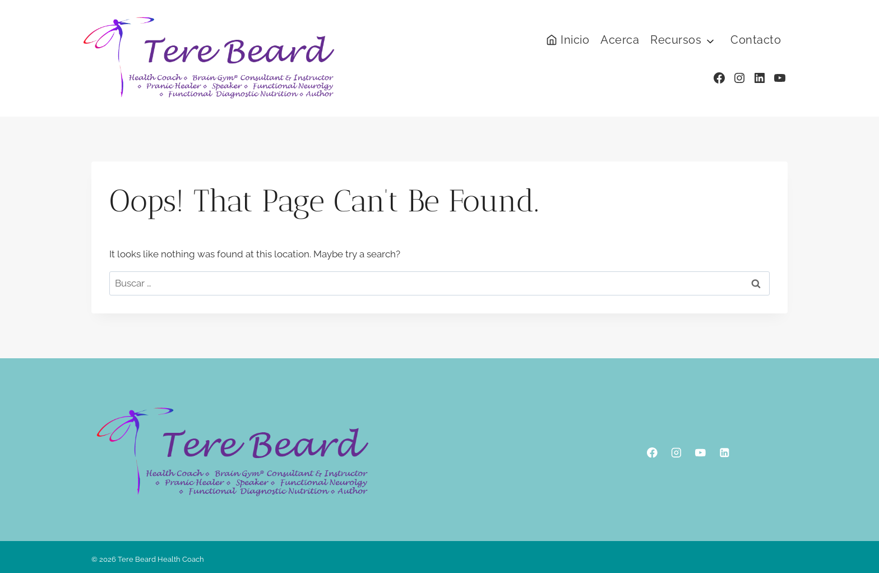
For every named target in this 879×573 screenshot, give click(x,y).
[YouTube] (700, 452)
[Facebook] (652, 452)
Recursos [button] (675, 40)
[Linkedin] (724, 452)
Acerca (619, 40)
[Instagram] (676, 452)
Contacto (755, 40)
